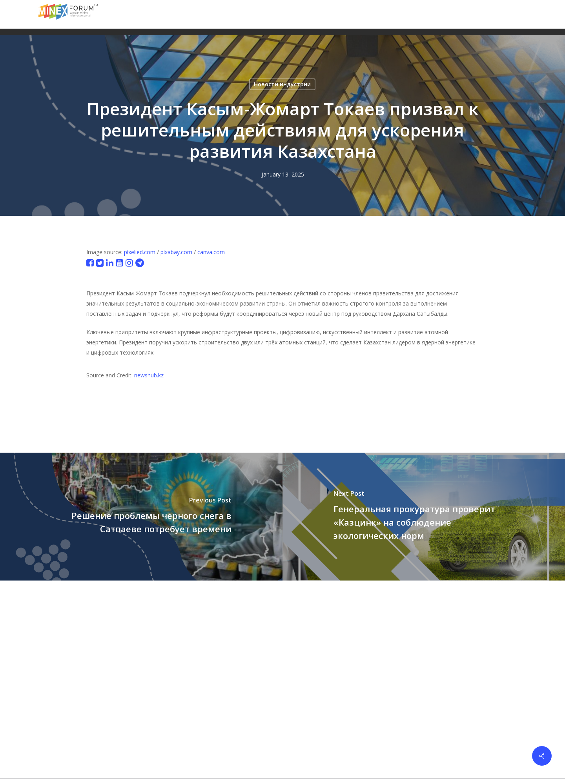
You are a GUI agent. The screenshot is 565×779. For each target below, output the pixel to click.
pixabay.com (176, 252)
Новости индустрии (282, 84)
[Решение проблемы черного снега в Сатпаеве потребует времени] (141, 517)
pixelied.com (139, 252)
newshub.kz (149, 375)
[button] (522, 14)
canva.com (211, 252)
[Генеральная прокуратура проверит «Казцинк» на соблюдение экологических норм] (423, 517)
